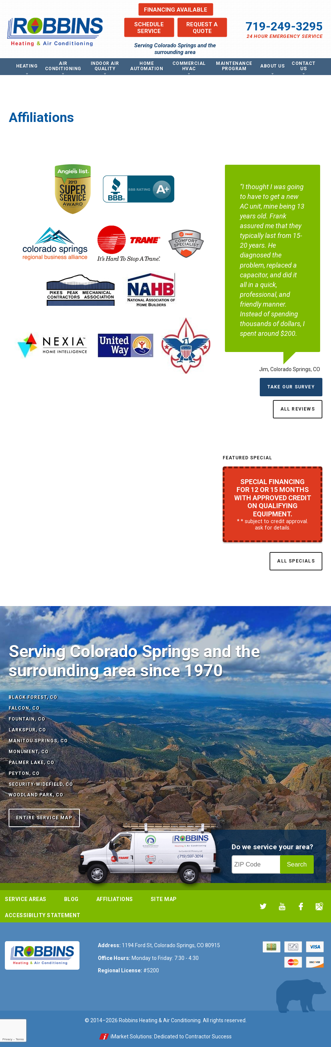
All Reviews (297, 409)
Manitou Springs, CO (38, 740)
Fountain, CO (27, 719)
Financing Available (175, 9)
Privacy (7, 1039)
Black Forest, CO (33, 697)
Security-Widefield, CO (41, 784)
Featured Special (247, 457)
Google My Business (319, 906)
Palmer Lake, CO (31, 762)
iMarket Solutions (131, 1036)
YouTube (282, 906)
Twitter (263, 906)
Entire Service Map (44, 817)
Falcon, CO (24, 708)
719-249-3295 (284, 26)
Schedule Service (149, 27)
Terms (20, 1039)
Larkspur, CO (27, 730)
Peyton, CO (24, 773)
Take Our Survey (291, 387)
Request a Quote (202, 27)
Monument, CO (29, 751)
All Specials (296, 561)
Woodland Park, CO (36, 794)
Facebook (300, 906)
